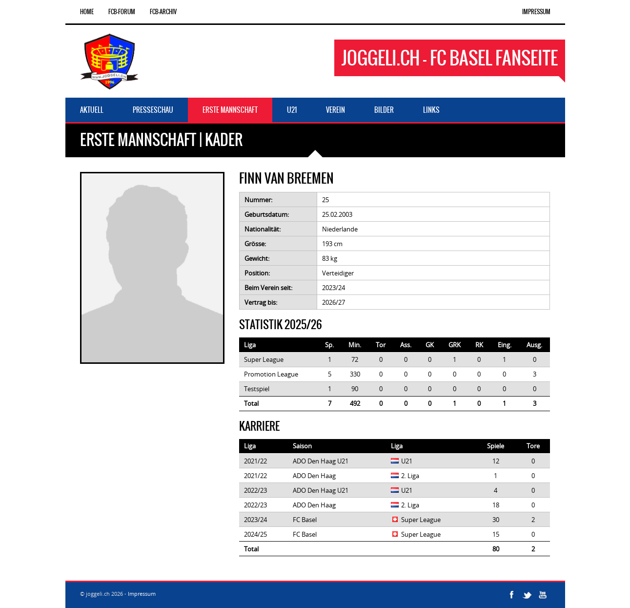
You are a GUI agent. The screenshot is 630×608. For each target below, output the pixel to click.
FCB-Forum (121, 11)
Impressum (536, 11)
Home (87, 11)
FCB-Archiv (163, 11)
